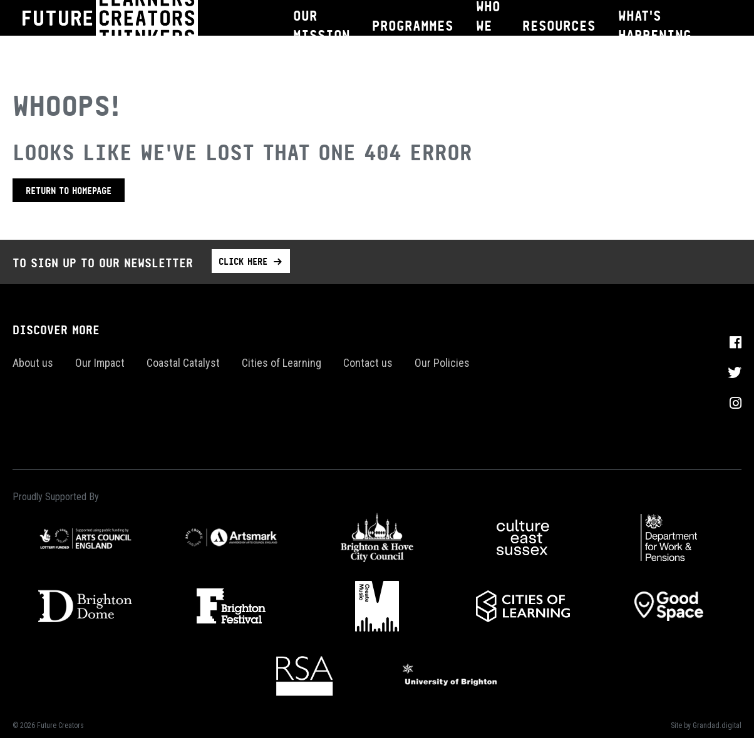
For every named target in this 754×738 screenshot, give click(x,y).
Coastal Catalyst (183, 362)
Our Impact (100, 362)
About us (33, 362)
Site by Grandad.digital (706, 725)
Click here (243, 261)
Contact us (368, 362)
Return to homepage (68, 190)
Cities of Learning (281, 362)
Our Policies (442, 362)
